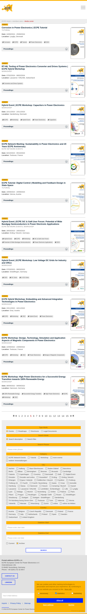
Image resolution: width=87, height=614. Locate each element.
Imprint (4, 603)
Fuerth (24, 483)
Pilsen (9, 495)
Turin (50, 500)
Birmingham (30, 471)
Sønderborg (58, 497)
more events (56, 458)
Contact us (9, 576)
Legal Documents (49, 431)
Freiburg (70, 480)
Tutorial (23, 42)
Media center (29, 21)
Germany (11, 514)
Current (10, 543)
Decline (71, 605)
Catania (10, 474)
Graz (62, 483)
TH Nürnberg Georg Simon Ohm (19, 500)
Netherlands (31, 514)
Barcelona (66, 468)
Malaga (18, 492)
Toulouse (40, 500)
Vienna (70, 500)
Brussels (53, 471)
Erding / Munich (66, 477)
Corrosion (6, 42)
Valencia (59, 500)
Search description (14, 439)
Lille (65, 489)
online (54, 503)
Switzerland (12, 517)
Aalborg (21, 468)
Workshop (14, 120)
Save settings (48, 605)
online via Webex (67, 503)
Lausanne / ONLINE (27, 489)
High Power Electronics (51, 394)
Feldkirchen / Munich (44, 480)
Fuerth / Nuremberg (38, 483)
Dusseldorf (42, 477)
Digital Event (69, 474)
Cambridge (65, 471)
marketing (77, 593)
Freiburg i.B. (12, 483)
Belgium (20, 511)
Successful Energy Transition (31, 394)
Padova (62, 492)
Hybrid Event (25, 120)
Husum (44, 486)
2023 (57, 242)
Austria (10, 511)
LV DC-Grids (24, 277)
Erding (53, 477)
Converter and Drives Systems (12, 83)
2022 (23, 316)
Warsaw (22, 503)
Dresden (10, 477)
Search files (30, 439)
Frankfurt (59, 480)
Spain (53, 514)
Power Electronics (35, 42)
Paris (71, 492)
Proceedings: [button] (36, 49)
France (69, 511)
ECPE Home (6, 21)
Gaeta (52, 483)
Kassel (72, 486)
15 (67, 416)
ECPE (15, 42)
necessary (43, 593)
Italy (21, 514)
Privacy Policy (15, 603)
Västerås (10, 503)
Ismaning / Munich (58, 486)
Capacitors (52, 120)
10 (46, 416)
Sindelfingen (69, 495)
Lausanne (11, 489)
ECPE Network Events (16, 458)
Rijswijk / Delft (45, 495)
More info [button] (68, 589)
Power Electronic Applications (42, 242)
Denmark (48, 511)
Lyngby (74, 489)
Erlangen (11, 480)
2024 (46, 42)
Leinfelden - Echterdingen (49, 489)
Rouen (57, 495)
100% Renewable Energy (10, 394)
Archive (21, 543)
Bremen (42, 471)
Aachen (10, 468)
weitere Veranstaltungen (16, 460)
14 (63, 416)
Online (52, 492)
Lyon (9, 492)
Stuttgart (23, 497)
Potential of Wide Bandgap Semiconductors (16, 242)
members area (17, 21)
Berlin (9, 471)
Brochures (34, 431)
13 (58, 416)
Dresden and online (26, 477)
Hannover (32, 486)
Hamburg (11, 486)
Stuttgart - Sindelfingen (40, 497)
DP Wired (82, 611)
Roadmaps (21, 431)
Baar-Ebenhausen (35, 468)
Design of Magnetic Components (53, 355)
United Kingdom (27, 517)
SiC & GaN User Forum (41, 239)
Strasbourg (11, 497)
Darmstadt (48, 474)
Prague (20, 495)
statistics (60, 593)
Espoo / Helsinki (25, 480)
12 (54, 416)
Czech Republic (34, 511)
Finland (59, 511)
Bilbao (19, 471)
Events (10, 431)
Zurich (45, 503)
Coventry (35, 474)
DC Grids (13, 277)
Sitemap (27, 603)
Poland (43, 514)
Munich (29, 492)
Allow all (60, 600)
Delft (58, 474)
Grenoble (71, 483)
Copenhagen (23, 474)
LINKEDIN (8, 582)
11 (50, 416)
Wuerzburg (33, 503)
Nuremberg (40, 492)
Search (43, 550)
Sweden (63, 514)
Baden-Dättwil (52, 468)
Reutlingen (31, 495)
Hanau (21, 486)
